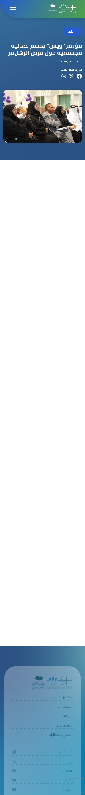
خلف (71, 32)
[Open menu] (13, 9)
